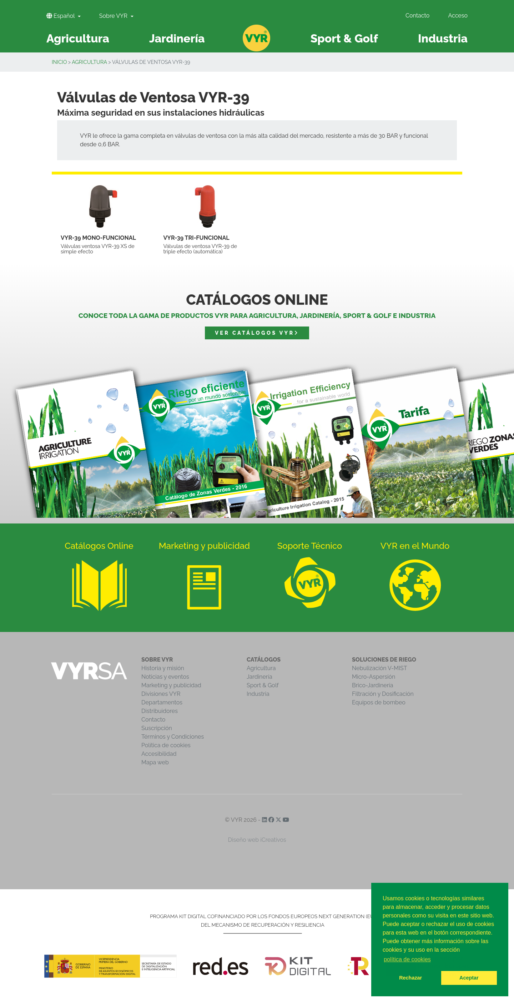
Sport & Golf (263, 685)
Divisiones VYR (160, 693)
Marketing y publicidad (171, 685)
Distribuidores (159, 711)
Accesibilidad (158, 753)
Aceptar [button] (469, 978)
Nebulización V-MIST (379, 668)
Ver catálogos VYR (257, 333)
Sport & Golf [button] (344, 38)
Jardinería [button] (177, 38)
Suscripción (156, 728)
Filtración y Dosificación (383, 693)
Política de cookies (166, 745)
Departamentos (161, 702)
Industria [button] (443, 38)
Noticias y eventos (165, 676)
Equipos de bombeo (378, 702)
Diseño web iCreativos (257, 839)
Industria (258, 693)
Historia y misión (162, 668)
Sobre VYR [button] (114, 15)
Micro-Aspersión (373, 676)
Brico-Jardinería (372, 685)
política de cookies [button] (407, 959)
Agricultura (89, 62)
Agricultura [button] (77, 38)
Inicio (59, 62)
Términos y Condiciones (172, 736)
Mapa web (155, 762)
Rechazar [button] (410, 978)
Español (61, 15)
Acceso (458, 15)
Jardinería (259, 676)
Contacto (417, 15)
